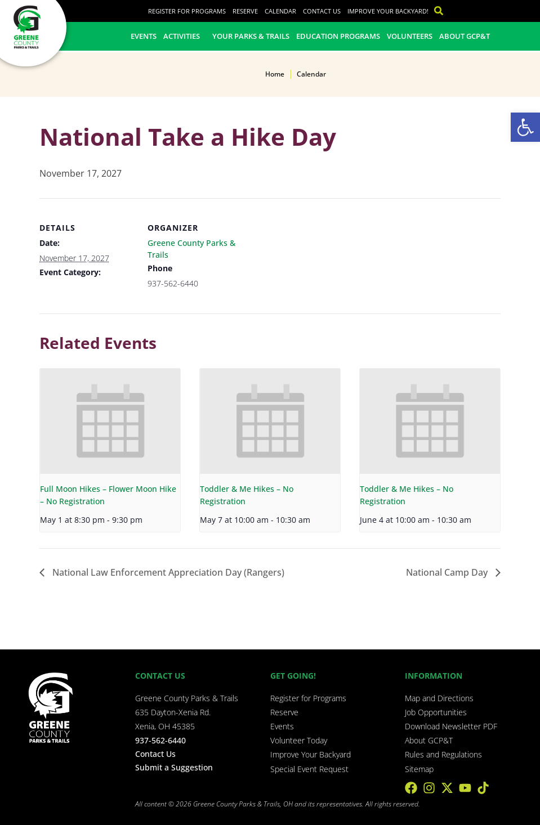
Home (274, 74)
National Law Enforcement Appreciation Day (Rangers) (167, 572)
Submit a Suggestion (174, 767)
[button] (525, 127)
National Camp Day (448, 572)
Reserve (245, 11)
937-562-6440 (160, 740)
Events (144, 36)
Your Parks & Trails (250, 36)
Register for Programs (187, 11)
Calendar (280, 11)
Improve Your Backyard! (388, 11)
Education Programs (338, 36)
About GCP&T (464, 36)
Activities (184, 36)
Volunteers (409, 36)
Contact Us (322, 11)
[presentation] (110, 421)
